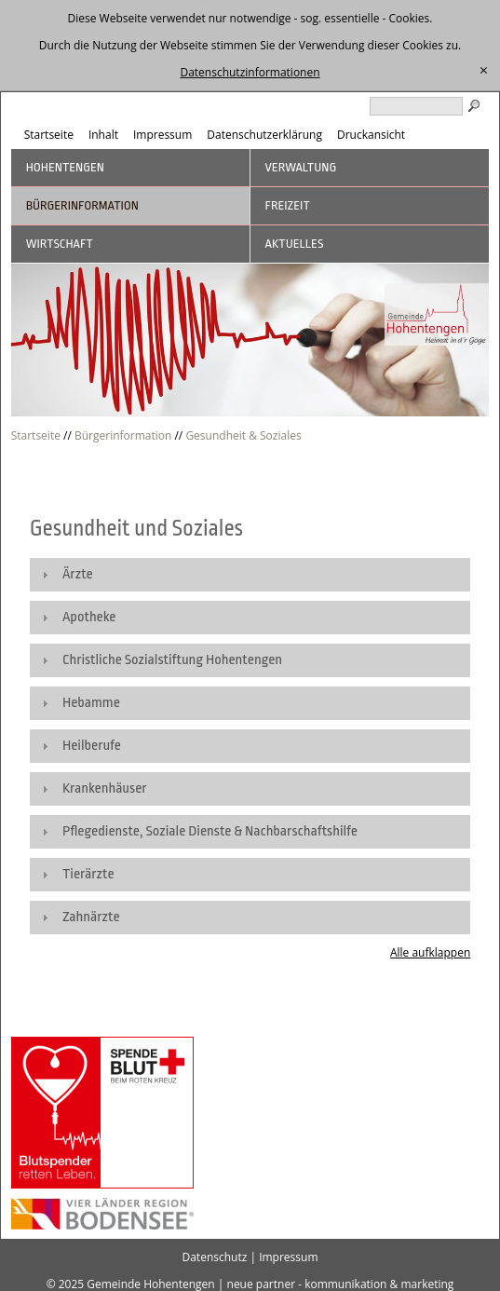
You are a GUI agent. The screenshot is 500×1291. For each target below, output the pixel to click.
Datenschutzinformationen (249, 72)
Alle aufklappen (430, 952)
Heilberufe (91, 746)
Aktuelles (294, 244)
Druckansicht (371, 135)
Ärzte (77, 574)
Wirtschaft (59, 244)
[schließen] (484, 70)
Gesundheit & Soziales (243, 435)
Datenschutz (214, 1257)
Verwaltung (301, 167)
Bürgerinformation (82, 205)
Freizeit (287, 205)
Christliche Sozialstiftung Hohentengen (172, 660)
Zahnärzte (91, 917)
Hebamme (91, 703)
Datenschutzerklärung (264, 135)
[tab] (250, 574)
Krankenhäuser (104, 788)
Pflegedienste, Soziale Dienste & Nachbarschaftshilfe (210, 831)
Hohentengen (65, 167)
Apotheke (89, 617)
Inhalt (103, 135)
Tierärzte (88, 874)
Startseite (49, 135)
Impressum (162, 135)
